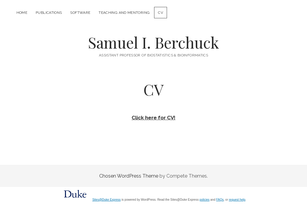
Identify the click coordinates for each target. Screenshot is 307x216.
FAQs (220, 199)
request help (237, 199)
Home (21, 12)
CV (160, 12)
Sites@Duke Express (106, 199)
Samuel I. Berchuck (153, 42)
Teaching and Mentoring (124, 12)
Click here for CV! (153, 118)
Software (80, 12)
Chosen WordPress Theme (128, 176)
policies (204, 199)
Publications (49, 12)
